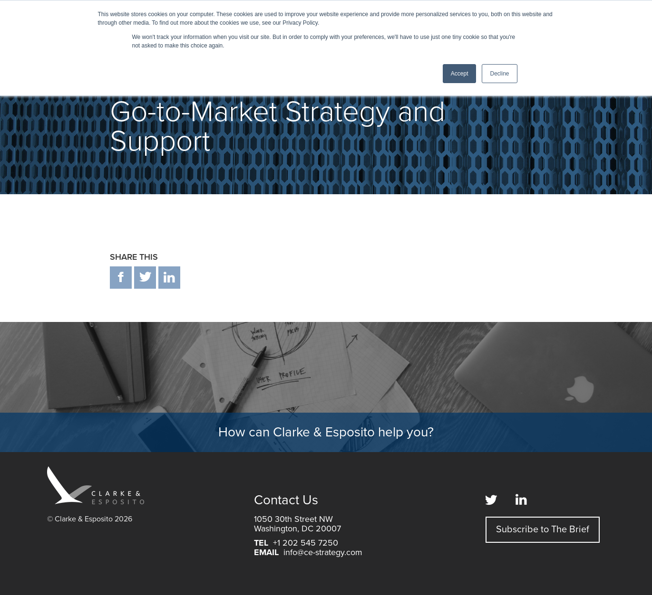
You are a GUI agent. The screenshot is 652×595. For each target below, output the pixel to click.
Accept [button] (459, 73)
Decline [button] (499, 73)
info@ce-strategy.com (322, 552)
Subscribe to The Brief (542, 529)
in (169, 277)
